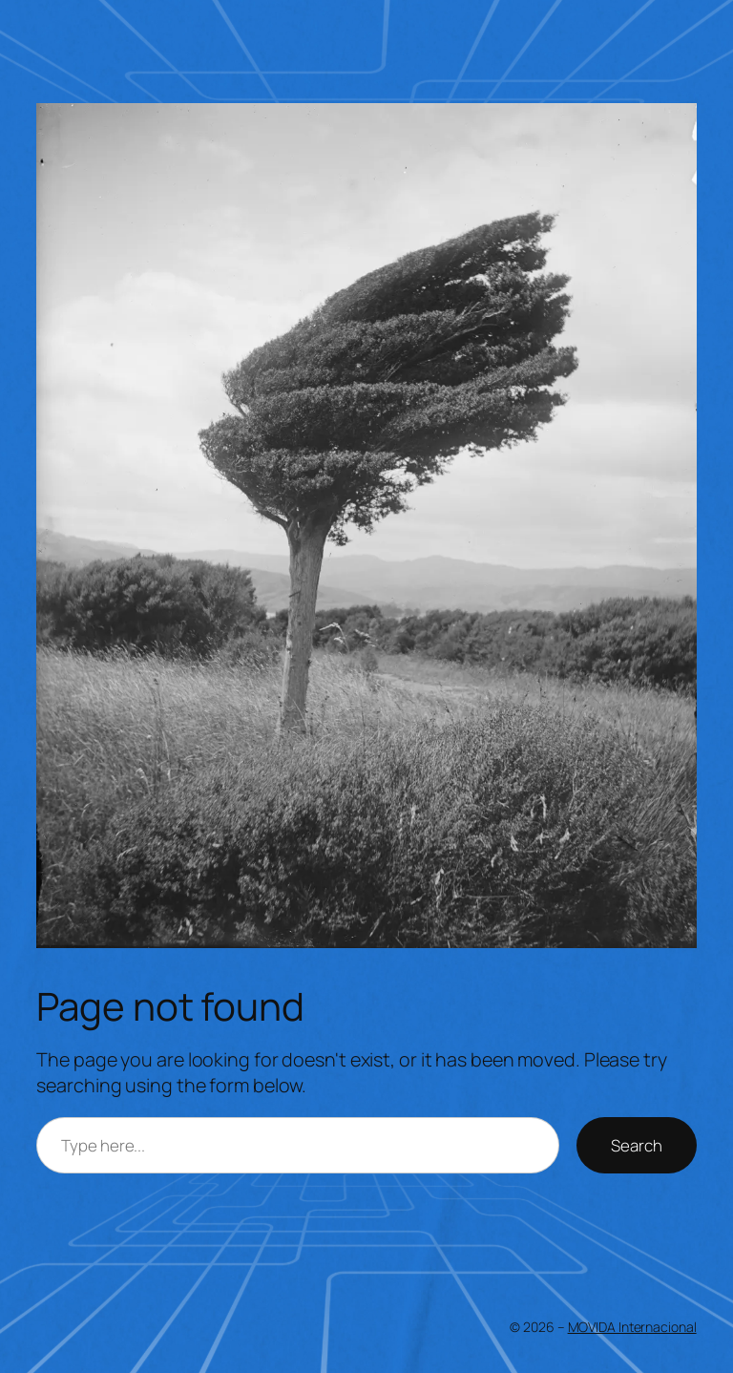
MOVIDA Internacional (632, 1327)
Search (636, 1145)
